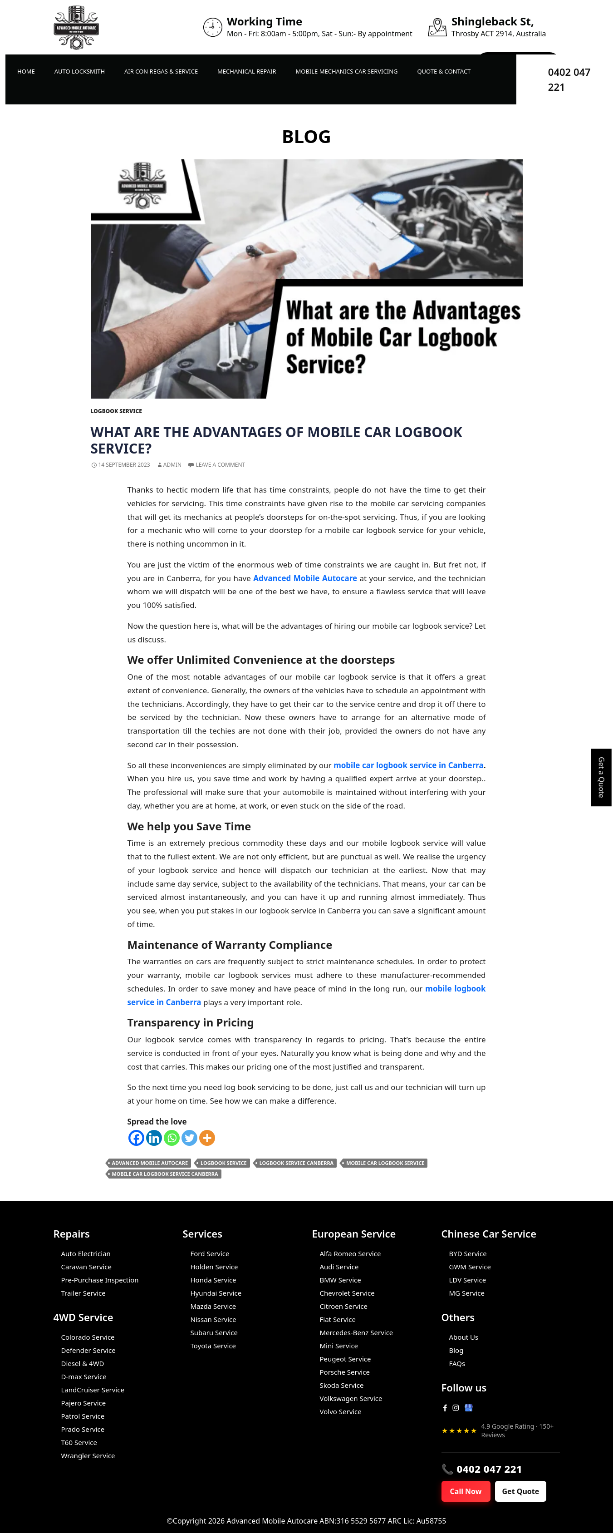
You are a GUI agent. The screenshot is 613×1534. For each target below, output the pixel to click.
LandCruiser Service (92, 1389)
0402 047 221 (569, 79)
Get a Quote (602, 777)
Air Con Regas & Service (161, 71)
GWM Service (470, 1266)
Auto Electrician (86, 1253)
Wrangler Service (88, 1455)
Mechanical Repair (246, 71)
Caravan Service (86, 1266)
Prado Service (83, 1429)
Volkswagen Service (351, 1398)
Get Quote (526, 1492)
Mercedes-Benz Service (356, 1332)
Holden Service (214, 1266)
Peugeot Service (345, 1358)
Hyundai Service (216, 1292)
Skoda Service (342, 1385)
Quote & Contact (444, 71)
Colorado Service (88, 1337)
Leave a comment (220, 465)
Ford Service (210, 1253)
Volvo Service (341, 1411)
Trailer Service (83, 1292)
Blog (456, 1350)
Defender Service (88, 1350)
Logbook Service (116, 411)
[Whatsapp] (172, 1138)
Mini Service (339, 1345)
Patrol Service (83, 1416)
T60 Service (79, 1442)
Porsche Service (345, 1371)
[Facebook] (136, 1138)
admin (172, 465)
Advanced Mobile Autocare (150, 1162)
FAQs (457, 1363)
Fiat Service (338, 1319)
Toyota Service (213, 1345)
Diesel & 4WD (82, 1363)
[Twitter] (189, 1138)
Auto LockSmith (79, 71)
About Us (464, 1337)
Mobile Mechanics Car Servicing (346, 71)
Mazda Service (213, 1306)
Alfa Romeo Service (350, 1253)
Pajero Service (83, 1402)
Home (26, 71)
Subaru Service (214, 1332)
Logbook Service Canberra (297, 1162)
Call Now (468, 1492)
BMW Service (340, 1279)
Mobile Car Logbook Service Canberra (165, 1173)
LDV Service (467, 1279)
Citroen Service (344, 1306)
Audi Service (339, 1266)
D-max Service (84, 1376)
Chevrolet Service (347, 1292)
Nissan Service (213, 1319)
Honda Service (213, 1279)
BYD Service (468, 1253)
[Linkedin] (154, 1138)
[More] (207, 1138)
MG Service (467, 1292)
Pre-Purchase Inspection (100, 1279)
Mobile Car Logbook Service (385, 1162)
